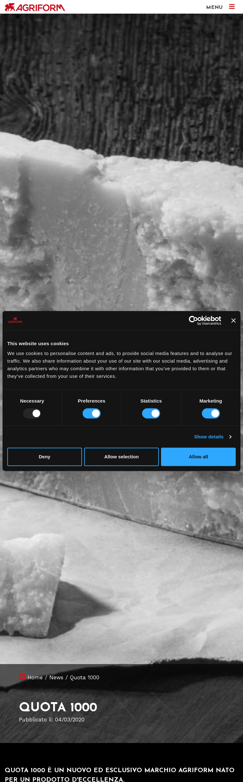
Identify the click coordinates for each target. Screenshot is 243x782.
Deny (44, 456)
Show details (209, 436)
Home (35, 677)
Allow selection (121, 456)
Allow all (198, 456)
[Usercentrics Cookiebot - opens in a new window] (193, 320)
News (56, 677)
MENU (220, 6)
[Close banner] (233, 320)
